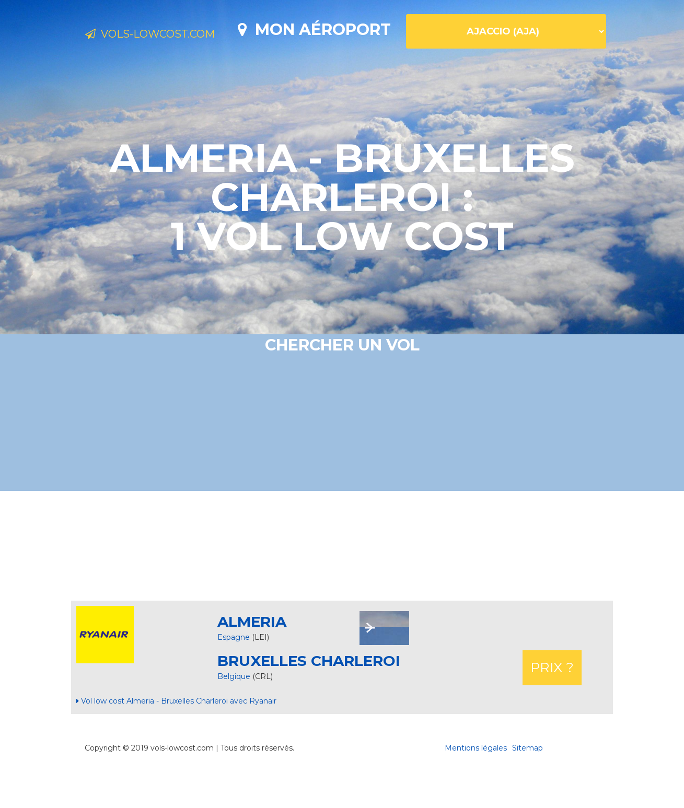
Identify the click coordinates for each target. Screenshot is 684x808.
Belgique (234, 713)
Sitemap (527, 784)
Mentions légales (476, 784)
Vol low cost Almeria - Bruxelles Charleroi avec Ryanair (176, 737)
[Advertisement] (342, 582)
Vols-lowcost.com (169, 35)
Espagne (233, 673)
